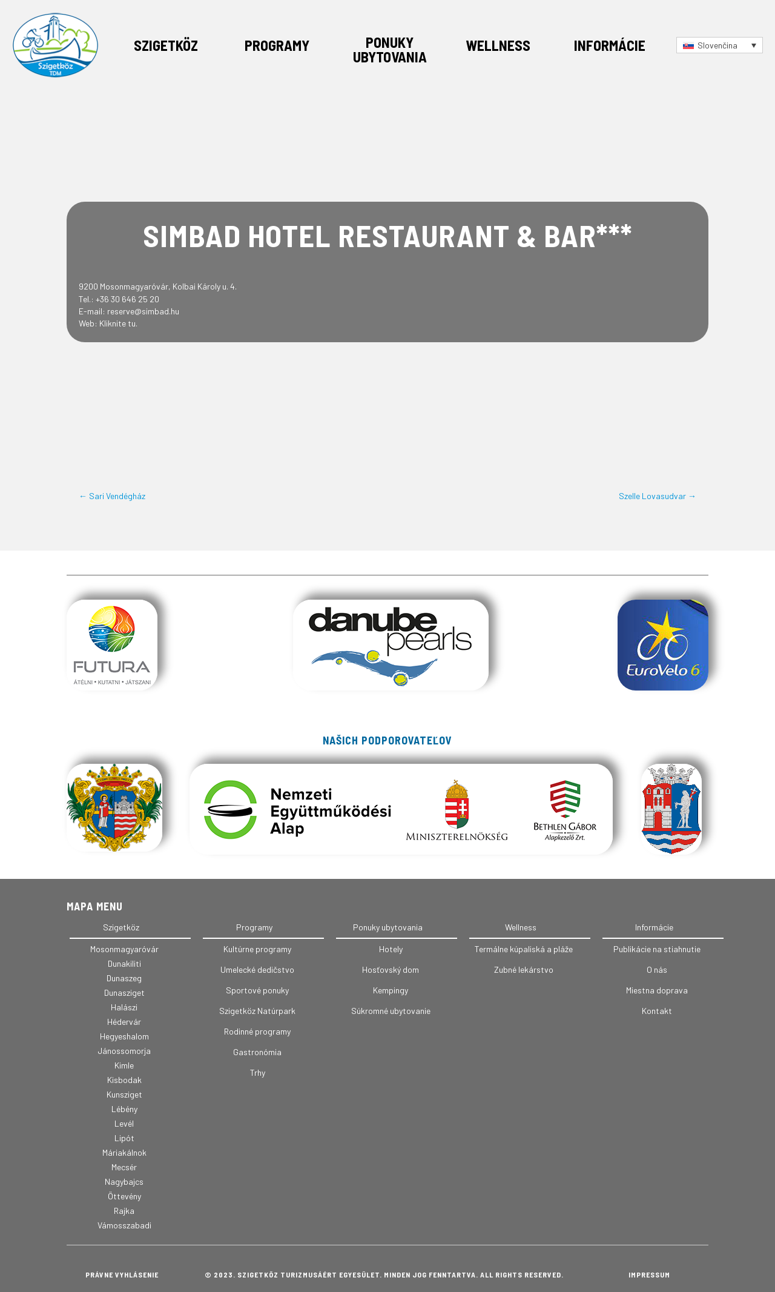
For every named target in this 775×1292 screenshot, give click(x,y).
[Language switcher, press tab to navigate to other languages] (719, 45)
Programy (277, 45)
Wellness (498, 45)
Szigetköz (166, 45)
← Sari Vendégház (112, 496)
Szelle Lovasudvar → (657, 496)
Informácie (609, 45)
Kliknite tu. (118, 323)
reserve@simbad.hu (143, 311)
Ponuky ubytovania (390, 49)
